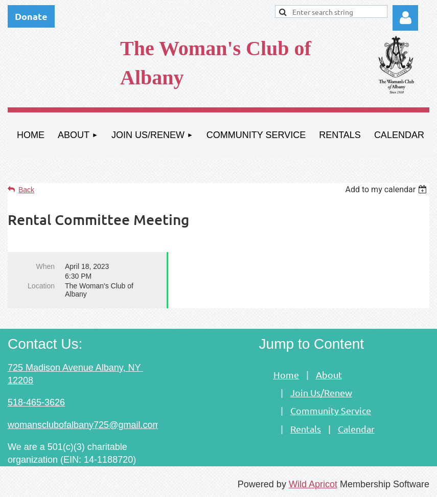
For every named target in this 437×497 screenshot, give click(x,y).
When (45, 266)
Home (286, 374)
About (329, 374)
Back (26, 190)
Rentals (305, 428)
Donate (31, 16)
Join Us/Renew (321, 392)
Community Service (330, 410)
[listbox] (387, 189)
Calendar (356, 428)
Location (41, 286)
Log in (405, 18)
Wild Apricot (313, 484)
